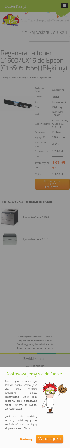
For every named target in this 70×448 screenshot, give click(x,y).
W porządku (49, 438)
